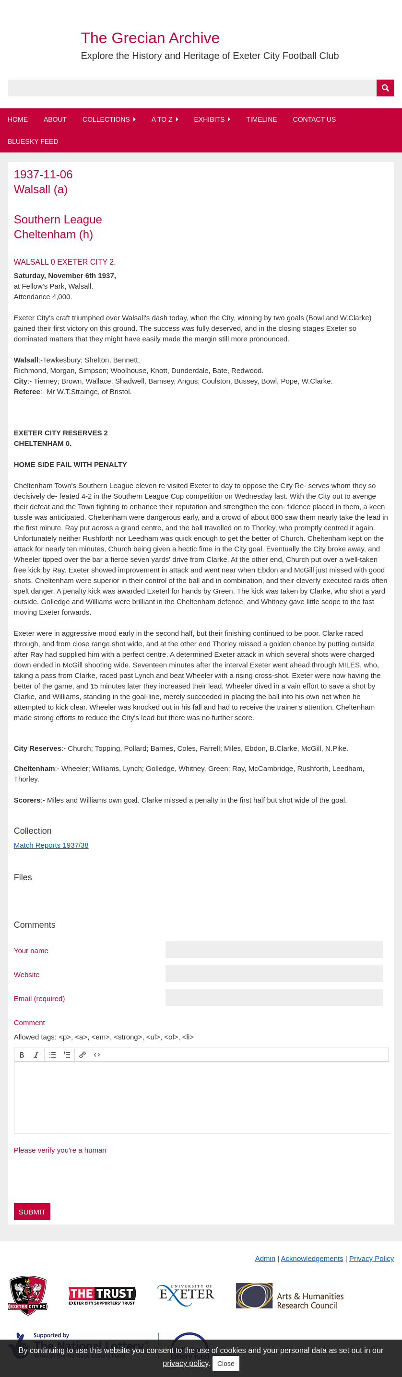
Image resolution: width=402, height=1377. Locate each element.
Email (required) (39, 998)
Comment (29, 1022)
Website (27, 974)
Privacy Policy (371, 1258)
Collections (106, 119)
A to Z (162, 119)
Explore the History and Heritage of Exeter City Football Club (210, 55)
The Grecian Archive (150, 38)
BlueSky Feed (33, 141)
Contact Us (314, 119)
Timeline (261, 119)
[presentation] (22, 1055)
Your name (31, 950)
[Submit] (385, 88)
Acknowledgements (312, 1258)
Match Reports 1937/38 (51, 845)
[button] (22, 1055)
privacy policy (185, 1363)
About (55, 119)
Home (18, 119)
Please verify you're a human (60, 1150)
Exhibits (209, 119)
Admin (265, 1258)
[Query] (201, 88)
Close (226, 1363)
